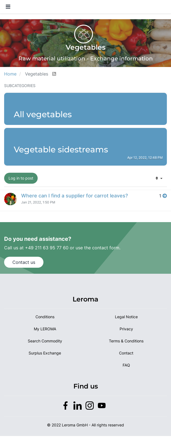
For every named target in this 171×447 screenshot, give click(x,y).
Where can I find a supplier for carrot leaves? (74, 196)
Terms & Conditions (126, 341)
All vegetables (43, 114)
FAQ (126, 365)
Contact (126, 353)
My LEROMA (45, 328)
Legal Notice (126, 316)
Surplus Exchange (45, 353)
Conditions (44, 316)
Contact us (23, 262)
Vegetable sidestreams (61, 149)
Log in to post (21, 178)
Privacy (126, 328)
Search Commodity (45, 341)
